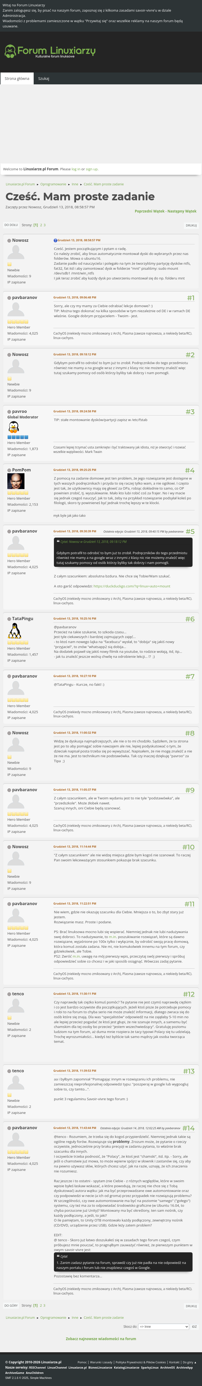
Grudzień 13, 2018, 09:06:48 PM (74, 297)
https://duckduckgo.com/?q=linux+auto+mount (132, 586)
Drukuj (191, 225)
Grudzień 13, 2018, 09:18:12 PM (74, 354)
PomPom (21, 470)
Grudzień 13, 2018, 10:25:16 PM (74, 618)
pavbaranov (24, 297)
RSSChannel (37, 1367)
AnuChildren (34, 1373)
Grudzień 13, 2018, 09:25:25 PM (74, 470)
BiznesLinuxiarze (100, 1367)
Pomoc (82, 1362)
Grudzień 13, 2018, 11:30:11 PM (74, 994)
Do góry (11, 1305)
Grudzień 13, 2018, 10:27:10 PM (74, 676)
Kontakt (174, 1362)
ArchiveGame (14, 1373)
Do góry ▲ (190, 1362)
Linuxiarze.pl (78, 1367)
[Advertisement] (101, 124)
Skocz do (130, 1326)
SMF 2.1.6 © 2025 (16, 1377)
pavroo (19, 411)
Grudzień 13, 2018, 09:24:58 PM (74, 411)
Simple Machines (41, 1377)
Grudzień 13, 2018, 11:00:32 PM (74, 733)
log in (76, 169)
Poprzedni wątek (149, 211)
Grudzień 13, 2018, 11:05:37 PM (74, 789)
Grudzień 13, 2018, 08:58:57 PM (79, 240)
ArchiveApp (184, 1367)
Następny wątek (182, 211)
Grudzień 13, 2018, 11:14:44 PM (74, 846)
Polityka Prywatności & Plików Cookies (141, 1362)
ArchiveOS (167, 1367)
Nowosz (20, 240)
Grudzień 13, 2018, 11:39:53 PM (74, 1071)
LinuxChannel (57, 1367)
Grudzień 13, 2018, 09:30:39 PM (74, 531)
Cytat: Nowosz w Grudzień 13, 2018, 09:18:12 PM (93, 541)
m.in (112, 936)
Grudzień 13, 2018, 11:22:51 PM (74, 903)
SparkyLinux (150, 1367)
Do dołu (11, 225)
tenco (18, 994)
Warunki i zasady (101, 1362)
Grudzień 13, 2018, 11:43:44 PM (74, 1128)
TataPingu (22, 618)
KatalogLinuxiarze (126, 1367)
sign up (92, 169)
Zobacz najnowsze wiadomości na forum (101, 1338)
